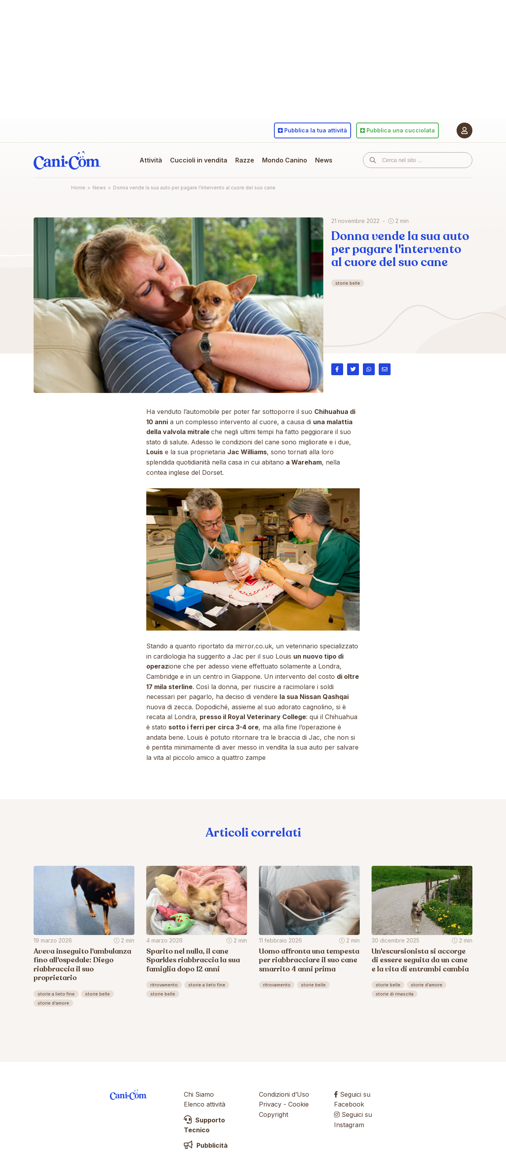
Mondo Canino (284, 160)
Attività (151, 160)
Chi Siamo (199, 1094)
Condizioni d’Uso (284, 1094)
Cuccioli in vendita (198, 160)
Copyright (273, 1114)
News (323, 160)
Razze (244, 160)
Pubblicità (206, 1145)
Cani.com (67, 160)
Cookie (298, 1104)
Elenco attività (204, 1104)
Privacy (270, 1104)
